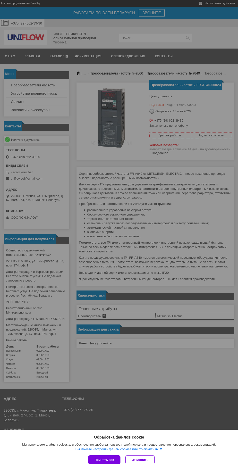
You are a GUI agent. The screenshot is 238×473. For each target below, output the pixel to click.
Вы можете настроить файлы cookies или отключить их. (117, 449)
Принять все (104, 460)
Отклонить (140, 460)
